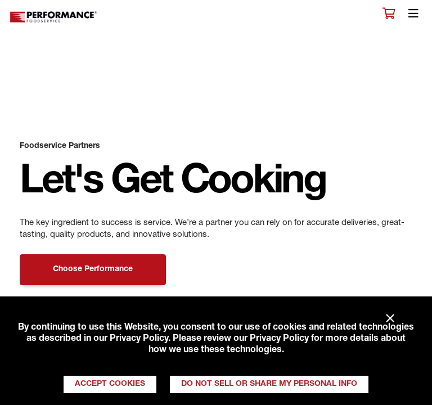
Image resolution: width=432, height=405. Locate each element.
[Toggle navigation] (413, 16)
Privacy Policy (139, 339)
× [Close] (390, 319)
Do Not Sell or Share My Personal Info (269, 384)
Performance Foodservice (54, 17)
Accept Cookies (110, 384)
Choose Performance (93, 269)
